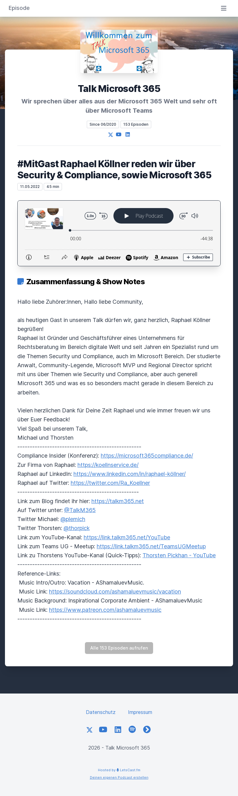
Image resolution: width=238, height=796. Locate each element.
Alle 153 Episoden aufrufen (119, 647)
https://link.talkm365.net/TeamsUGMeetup (151, 546)
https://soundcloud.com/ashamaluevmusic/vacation (115, 591)
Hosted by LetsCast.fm (119, 770)
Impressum (140, 712)
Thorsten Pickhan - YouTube (179, 555)
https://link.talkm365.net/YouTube (127, 537)
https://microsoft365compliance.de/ (147, 455)
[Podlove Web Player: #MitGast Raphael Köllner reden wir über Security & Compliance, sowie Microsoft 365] (119, 233)
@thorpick (77, 528)
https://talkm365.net (117, 501)
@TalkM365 (80, 510)
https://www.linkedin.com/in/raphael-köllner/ (129, 474)
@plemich (72, 519)
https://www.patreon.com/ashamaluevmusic (105, 610)
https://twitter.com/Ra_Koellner (110, 483)
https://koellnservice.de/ (108, 465)
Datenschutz (101, 712)
